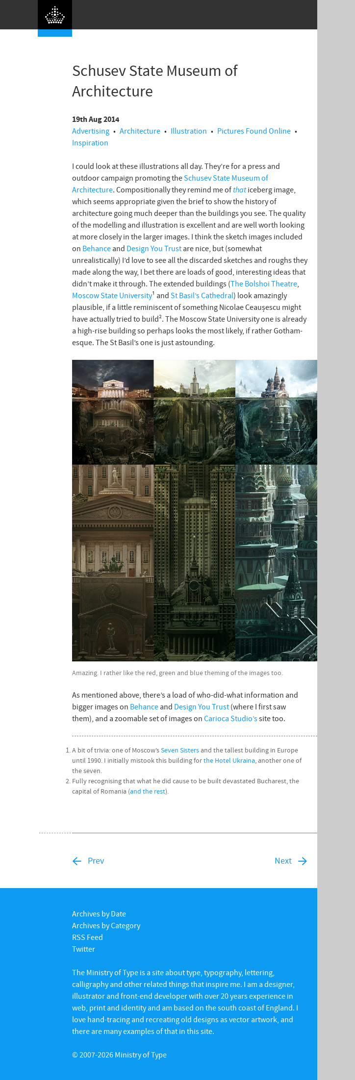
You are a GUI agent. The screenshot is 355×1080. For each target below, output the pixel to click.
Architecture (140, 131)
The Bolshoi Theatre (263, 283)
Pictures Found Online (254, 131)
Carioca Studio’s (230, 718)
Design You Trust (154, 248)
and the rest (147, 791)
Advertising (90, 131)
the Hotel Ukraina (229, 760)
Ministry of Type (141, 1054)
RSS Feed (87, 937)
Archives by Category (106, 925)
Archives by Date (99, 913)
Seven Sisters (180, 750)
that (239, 189)
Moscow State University (112, 295)
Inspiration (90, 142)
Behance (96, 248)
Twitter (83, 949)
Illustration (189, 131)
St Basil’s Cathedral (202, 295)
